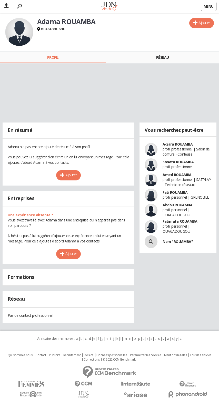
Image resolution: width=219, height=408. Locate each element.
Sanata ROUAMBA (178, 161)
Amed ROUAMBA (177, 174)
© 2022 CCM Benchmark (119, 359)
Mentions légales (175, 355)
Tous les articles (200, 355)
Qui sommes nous (20, 355)
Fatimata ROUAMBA (180, 221)
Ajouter (204, 22)
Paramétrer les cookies (145, 355)
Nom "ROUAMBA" (178, 241)
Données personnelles (111, 355)
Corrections (91, 359)
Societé (88, 355)
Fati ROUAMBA (175, 192)
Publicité (54, 355)
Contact (40, 355)
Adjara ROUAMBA (178, 144)
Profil (53, 57)
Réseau (162, 57)
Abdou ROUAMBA (178, 204)
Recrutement (72, 355)
